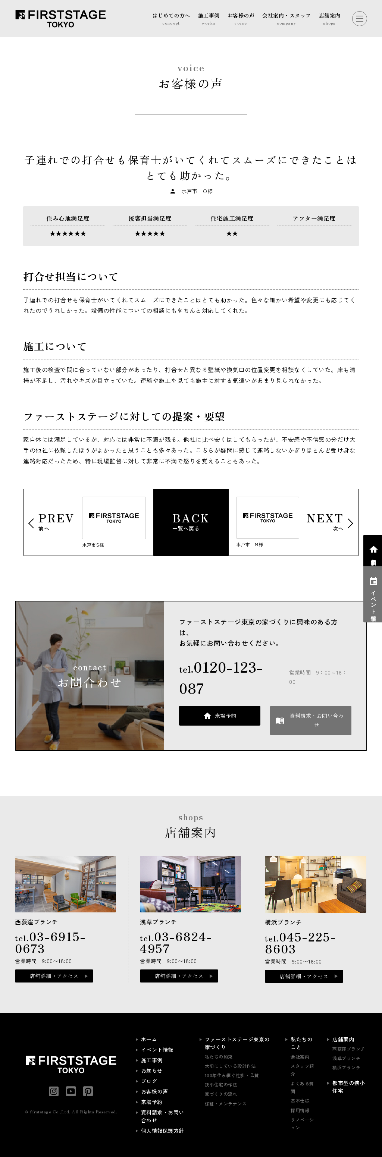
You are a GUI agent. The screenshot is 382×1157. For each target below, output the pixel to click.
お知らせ (152, 1070)
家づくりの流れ (221, 1094)
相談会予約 (373, 555)
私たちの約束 (219, 1056)
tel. (221, 677)
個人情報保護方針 (162, 1130)
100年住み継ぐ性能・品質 (232, 1075)
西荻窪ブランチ (348, 1049)
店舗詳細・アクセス (54, 976)
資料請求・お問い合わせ (316, 720)
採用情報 (300, 1110)
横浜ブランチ (346, 1067)
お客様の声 (154, 1091)
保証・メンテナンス (226, 1103)
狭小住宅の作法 (221, 1084)
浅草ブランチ (346, 1058)
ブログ (149, 1081)
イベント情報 (157, 1049)
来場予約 (226, 715)
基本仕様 (300, 1100)
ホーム (149, 1039)
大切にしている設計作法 (230, 1066)
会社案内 (300, 1056)
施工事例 (152, 1060)
